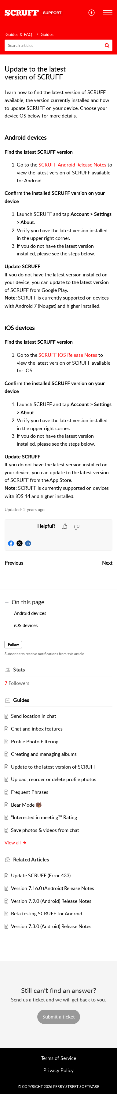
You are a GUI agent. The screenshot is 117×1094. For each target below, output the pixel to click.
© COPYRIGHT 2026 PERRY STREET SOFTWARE (58, 1086)
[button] (92, 13)
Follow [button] (13, 644)
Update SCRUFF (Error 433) (41, 875)
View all (16, 843)
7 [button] (6, 683)
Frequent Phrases (29, 792)
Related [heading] (31, 859)
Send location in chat (33, 716)
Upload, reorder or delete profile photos (53, 779)
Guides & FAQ (18, 34)
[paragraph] (58, 294)
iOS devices (26, 625)
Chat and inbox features (37, 728)
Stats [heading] (19, 669)
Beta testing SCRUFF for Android (46, 913)
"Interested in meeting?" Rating (44, 817)
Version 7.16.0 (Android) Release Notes (52, 888)
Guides (47, 34)
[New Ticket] (58, 1016)
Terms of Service (58, 1058)
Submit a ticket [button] (58, 1016)
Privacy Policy (58, 1070)
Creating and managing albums (44, 754)
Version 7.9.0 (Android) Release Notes (51, 901)
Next (107, 562)
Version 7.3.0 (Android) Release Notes (51, 926)
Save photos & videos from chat (45, 830)
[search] (58, 45)
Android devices (30, 613)
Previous (14, 562)
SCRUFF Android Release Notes (72, 164)
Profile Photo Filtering (34, 741)
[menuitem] (92, 13)
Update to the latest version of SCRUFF (53, 766)
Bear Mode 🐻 (26, 804)
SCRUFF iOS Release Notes (67, 355)
